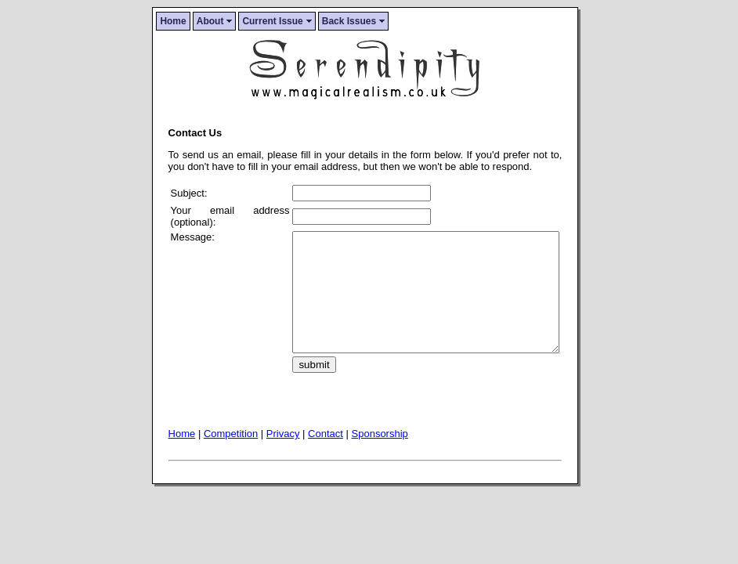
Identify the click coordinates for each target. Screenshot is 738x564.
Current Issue (276, 21)
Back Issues (353, 21)
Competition (231, 457)
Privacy (283, 457)
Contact (325, 457)
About (215, 21)
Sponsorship (380, 457)
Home (173, 21)
